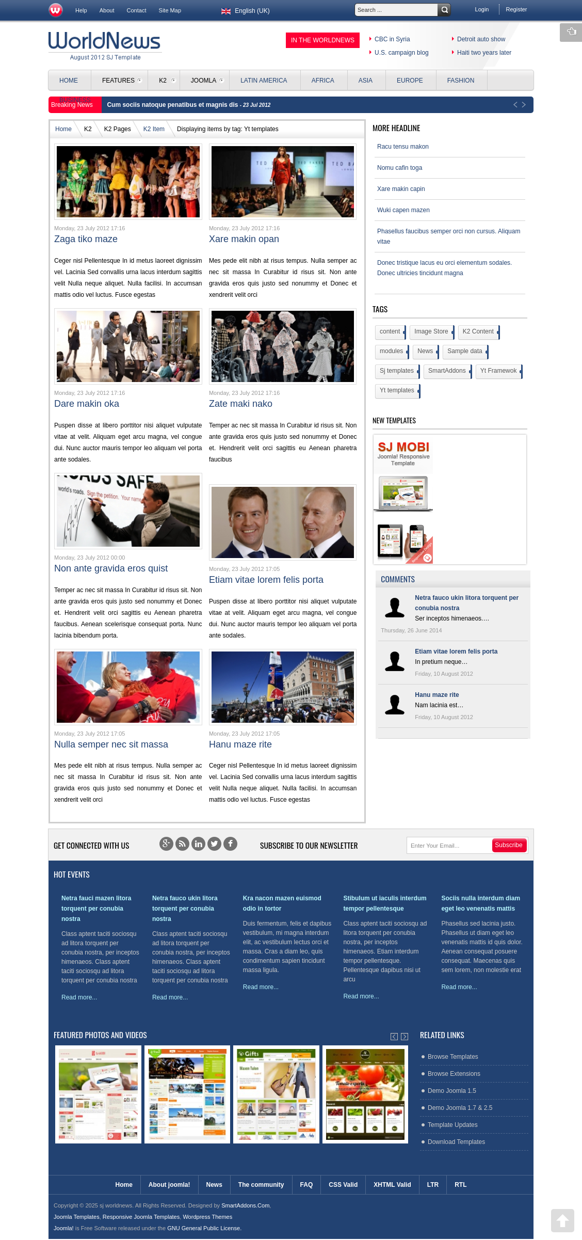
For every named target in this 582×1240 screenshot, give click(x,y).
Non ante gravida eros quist (111, 568)
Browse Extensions (454, 1073)
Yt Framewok (501, 371)
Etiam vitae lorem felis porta (266, 580)
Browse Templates (453, 1056)
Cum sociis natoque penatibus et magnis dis (173, 104)
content (392, 332)
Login (482, 9)
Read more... (79, 997)
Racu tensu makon (403, 146)
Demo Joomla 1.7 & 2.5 (460, 1107)
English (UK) (244, 10)
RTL (460, 1184)
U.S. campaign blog (402, 52)
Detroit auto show (481, 39)
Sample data (467, 352)
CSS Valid (343, 1184)
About (107, 10)
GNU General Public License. (204, 1228)
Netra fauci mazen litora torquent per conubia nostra (96, 909)
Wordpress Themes (207, 1217)
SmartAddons (449, 371)
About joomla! (169, 1184)
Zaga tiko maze (86, 239)
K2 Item (154, 129)
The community (261, 1184)
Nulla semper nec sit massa (111, 744)
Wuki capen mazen (403, 210)
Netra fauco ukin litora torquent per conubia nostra (185, 909)
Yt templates (399, 391)
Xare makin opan (244, 239)
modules (394, 352)
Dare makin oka (86, 404)
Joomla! (64, 1228)
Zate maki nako (240, 404)
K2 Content (480, 332)
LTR (433, 1184)
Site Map (170, 10)
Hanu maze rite (240, 744)
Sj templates (399, 371)
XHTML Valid (392, 1184)
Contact (137, 10)
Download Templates (456, 1142)
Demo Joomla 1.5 (452, 1090)
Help (81, 10)
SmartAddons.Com (245, 1205)
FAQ (306, 1184)
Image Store (433, 332)
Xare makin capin (401, 189)
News (427, 352)
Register (516, 9)
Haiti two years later (484, 52)
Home (63, 129)
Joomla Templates (77, 1217)
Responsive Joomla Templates (141, 1217)
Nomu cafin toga (399, 167)
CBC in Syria (392, 39)
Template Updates (453, 1124)
